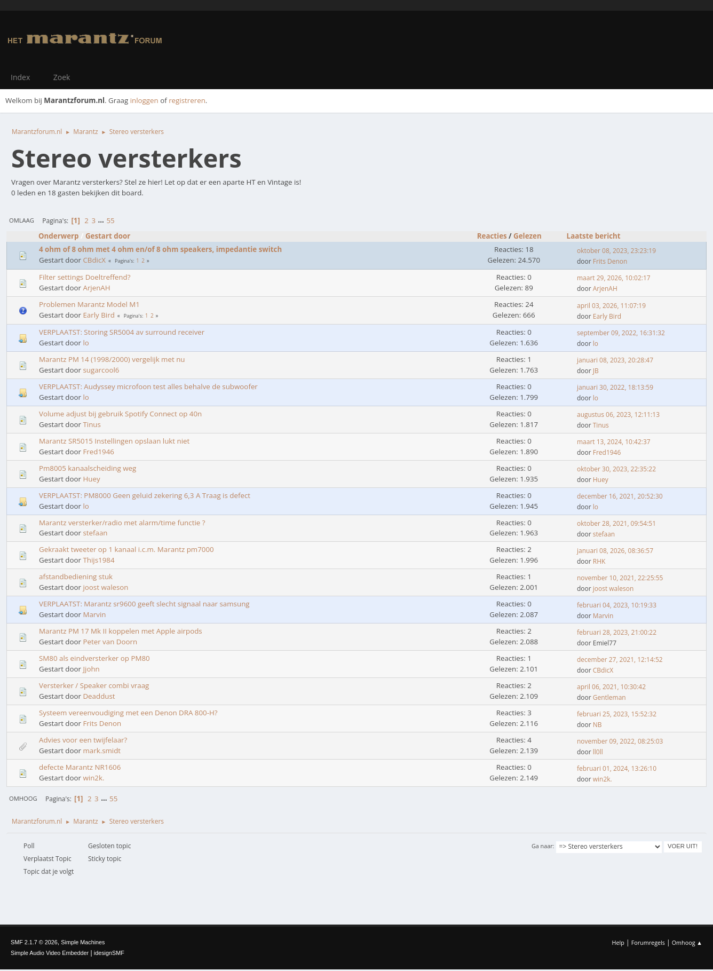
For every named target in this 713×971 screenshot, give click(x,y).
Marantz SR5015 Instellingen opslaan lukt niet (114, 441)
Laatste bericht (594, 236)
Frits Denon (610, 261)
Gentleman (609, 697)
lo (86, 343)
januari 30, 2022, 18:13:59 (615, 387)
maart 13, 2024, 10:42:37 (614, 441)
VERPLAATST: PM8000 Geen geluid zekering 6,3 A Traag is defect (144, 495)
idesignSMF (109, 953)
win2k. (93, 778)
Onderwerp (58, 236)
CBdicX (94, 260)
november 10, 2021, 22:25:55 (620, 577)
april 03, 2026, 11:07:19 (611, 305)
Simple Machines (83, 942)
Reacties (492, 236)
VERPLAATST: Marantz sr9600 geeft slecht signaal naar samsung (144, 604)
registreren (187, 100)
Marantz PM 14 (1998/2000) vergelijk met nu (112, 359)
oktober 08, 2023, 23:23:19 (616, 250)
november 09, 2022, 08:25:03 (620, 741)
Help (618, 942)
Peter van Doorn (110, 641)
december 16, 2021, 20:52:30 (620, 496)
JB (596, 370)
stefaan (95, 533)
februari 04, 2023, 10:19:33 (616, 605)
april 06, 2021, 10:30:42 (611, 686)
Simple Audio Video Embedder (50, 953)
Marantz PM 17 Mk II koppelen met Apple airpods (120, 631)
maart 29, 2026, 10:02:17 (614, 277)
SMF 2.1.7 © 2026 (34, 942)
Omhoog (23, 798)
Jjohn (91, 669)
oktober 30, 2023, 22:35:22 (616, 468)
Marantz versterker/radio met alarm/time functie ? (122, 522)
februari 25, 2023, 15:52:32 (616, 714)
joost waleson (105, 587)
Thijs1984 (98, 560)
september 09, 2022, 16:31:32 (621, 332)
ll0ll (598, 751)
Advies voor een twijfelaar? (83, 740)
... (102, 220)
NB (597, 724)
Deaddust (99, 696)
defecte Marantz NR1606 (80, 767)
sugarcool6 (101, 370)
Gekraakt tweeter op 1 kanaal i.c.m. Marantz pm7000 (126, 549)
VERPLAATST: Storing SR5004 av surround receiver (121, 332)
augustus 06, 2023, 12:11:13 (618, 414)
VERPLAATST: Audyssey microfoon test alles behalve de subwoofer (148, 386)
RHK (599, 561)
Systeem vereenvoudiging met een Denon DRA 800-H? (128, 712)
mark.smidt (102, 750)
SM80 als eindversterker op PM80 (94, 658)
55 (110, 220)
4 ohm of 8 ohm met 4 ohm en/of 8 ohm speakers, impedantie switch (160, 249)
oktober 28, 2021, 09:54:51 (616, 523)
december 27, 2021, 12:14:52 (620, 659)
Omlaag (21, 220)
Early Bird (98, 315)
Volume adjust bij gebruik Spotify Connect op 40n (120, 414)
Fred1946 (98, 451)
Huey (91, 479)
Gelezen (532, 236)
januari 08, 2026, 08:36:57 (615, 550)
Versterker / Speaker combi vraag (94, 685)
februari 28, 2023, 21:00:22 (616, 632)
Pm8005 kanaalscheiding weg (87, 468)
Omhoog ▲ (687, 942)
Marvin (94, 614)
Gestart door (107, 236)
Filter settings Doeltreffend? (84, 277)
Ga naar (542, 846)
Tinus (91, 424)
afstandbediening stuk (76, 576)
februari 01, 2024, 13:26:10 (616, 768)
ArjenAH (96, 288)
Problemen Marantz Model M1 (89, 304)
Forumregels (648, 942)
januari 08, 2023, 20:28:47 (615, 360)
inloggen (144, 100)
